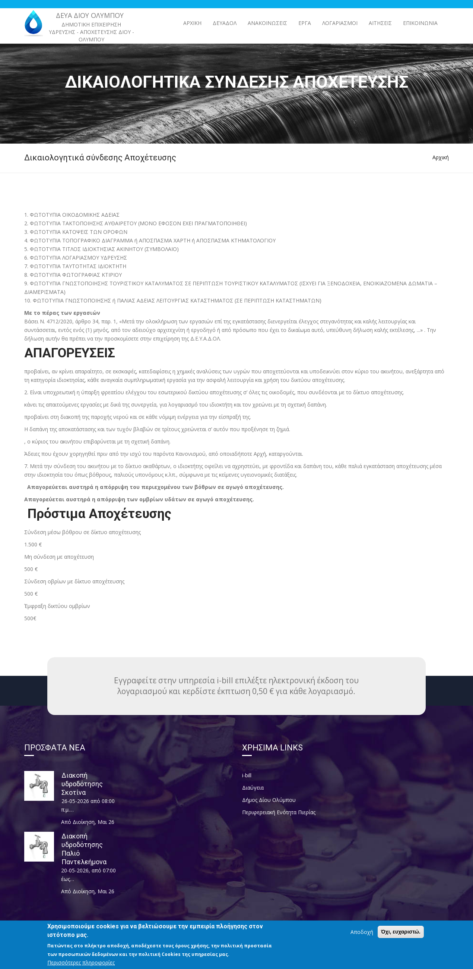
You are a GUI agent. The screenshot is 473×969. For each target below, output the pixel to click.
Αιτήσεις (380, 22)
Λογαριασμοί (340, 22)
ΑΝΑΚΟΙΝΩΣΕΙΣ (267, 22)
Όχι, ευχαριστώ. (400, 935)
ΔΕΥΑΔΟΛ (224, 22)
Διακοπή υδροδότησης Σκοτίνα (82, 783)
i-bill (246, 775)
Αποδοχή (361, 935)
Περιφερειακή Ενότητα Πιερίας (278, 812)
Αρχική (192, 22)
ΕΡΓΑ (304, 22)
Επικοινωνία (420, 22)
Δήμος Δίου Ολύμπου (269, 799)
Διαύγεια (253, 787)
